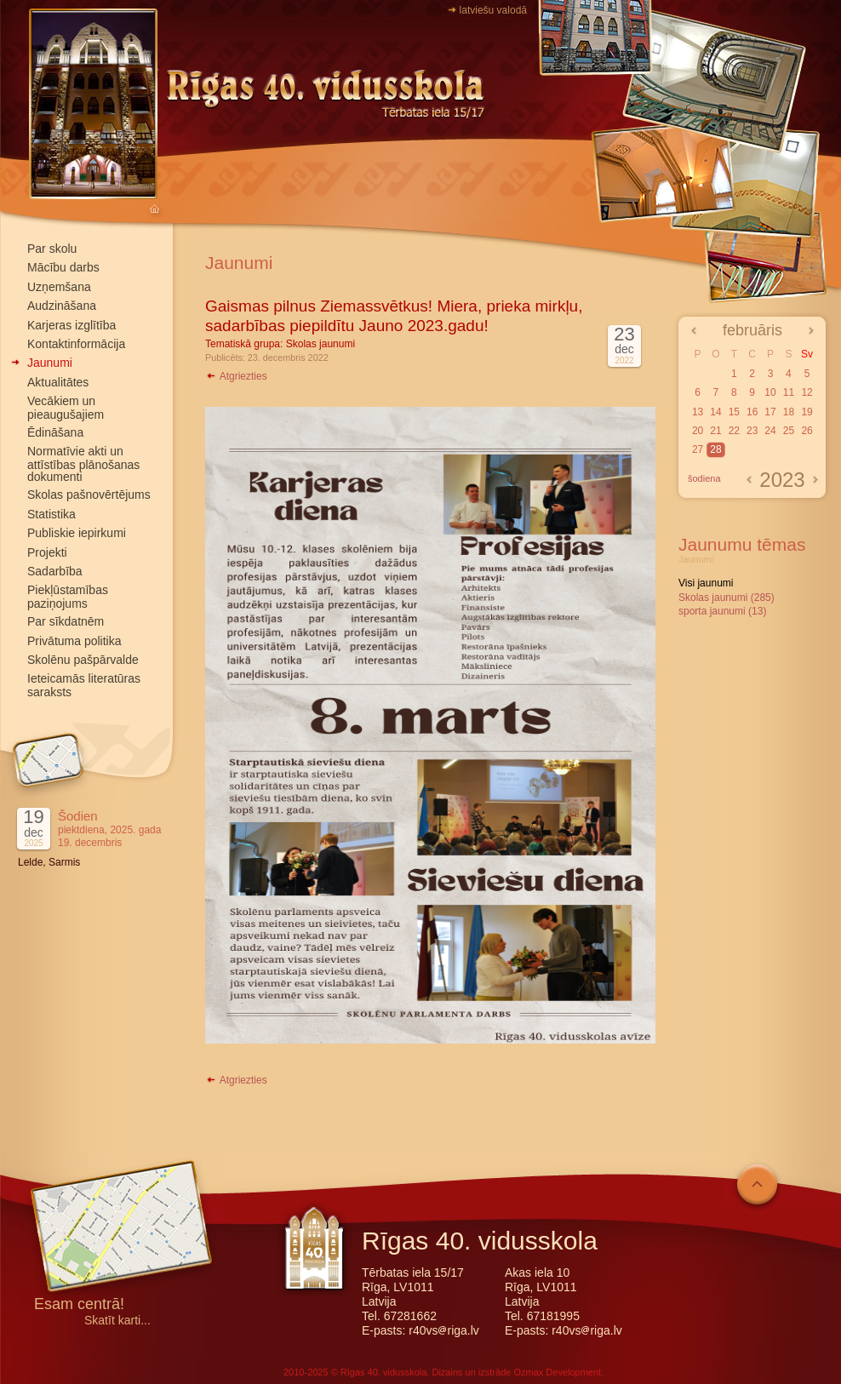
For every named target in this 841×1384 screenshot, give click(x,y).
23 (752, 431)
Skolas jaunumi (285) (726, 597)
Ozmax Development (557, 1372)
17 (769, 412)
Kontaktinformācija (76, 344)
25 (788, 431)
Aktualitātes (58, 382)
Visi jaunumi (705, 583)
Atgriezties (236, 376)
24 (769, 431)
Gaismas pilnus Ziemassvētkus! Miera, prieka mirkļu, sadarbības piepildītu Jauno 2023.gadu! (393, 316)
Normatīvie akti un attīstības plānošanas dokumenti (83, 463)
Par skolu (52, 248)
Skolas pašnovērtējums (89, 494)
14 (715, 412)
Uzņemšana (59, 287)
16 (752, 412)
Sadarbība (55, 571)
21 (715, 431)
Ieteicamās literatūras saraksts (83, 685)
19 (806, 412)
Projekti (47, 552)
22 (734, 431)
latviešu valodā (493, 10)
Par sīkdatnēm (65, 621)
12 (806, 392)
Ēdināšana (55, 432)
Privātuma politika (74, 641)
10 (769, 392)
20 (697, 431)
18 (788, 412)
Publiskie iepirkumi (76, 533)
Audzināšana (61, 305)
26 (806, 431)
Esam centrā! (79, 1305)
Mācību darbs (63, 267)
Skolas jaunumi (320, 344)
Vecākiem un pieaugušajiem (65, 407)
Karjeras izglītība (71, 325)
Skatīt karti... (117, 1320)
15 (734, 412)
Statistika (51, 514)
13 (697, 412)
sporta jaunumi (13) (722, 611)
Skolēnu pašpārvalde (83, 659)
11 (788, 392)
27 (697, 449)
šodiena (704, 478)
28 (715, 449)
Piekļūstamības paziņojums (67, 596)
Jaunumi (49, 362)
